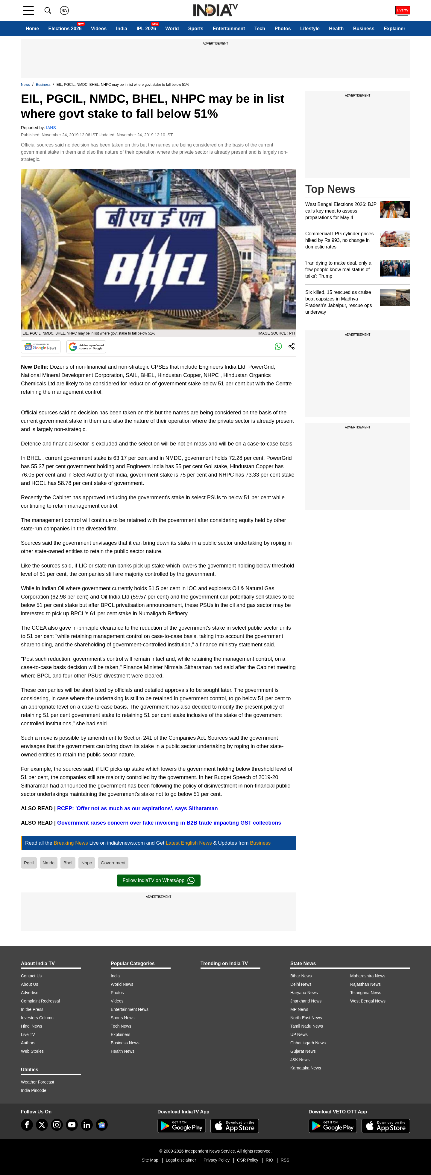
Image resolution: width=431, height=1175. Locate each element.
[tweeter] (42, 1125)
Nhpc (86, 862)
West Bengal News (368, 1001)
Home (32, 28)
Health (336, 28)
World (172, 28)
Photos (282, 28)
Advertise (29, 992)
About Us (29, 984)
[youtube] (72, 1125)
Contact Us (31, 975)
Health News (122, 1051)
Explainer (394, 28)
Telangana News (365, 992)
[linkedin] (87, 1125)
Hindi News (31, 1026)
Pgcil (29, 862)
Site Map (150, 1160)
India (121, 28)
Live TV (28, 1034)
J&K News (300, 1059)
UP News (299, 1034)
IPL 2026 (146, 28)
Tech (259, 28)
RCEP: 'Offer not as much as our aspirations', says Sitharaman (137, 808)
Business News (125, 1042)
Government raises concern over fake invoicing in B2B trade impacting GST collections (169, 823)
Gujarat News (303, 1051)
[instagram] (57, 1125)
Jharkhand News (305, 1001)
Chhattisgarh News (308, 1042)
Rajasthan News (365, 984)
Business (363, 28)
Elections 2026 (65, 28)
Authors (28, 1042)
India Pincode (33, 1090)
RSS (285, 1160)
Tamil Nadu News (306, 1026)
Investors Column (37, 1017)
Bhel (67, 862)
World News (122, 984)
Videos (99, 28)
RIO (269, 1160)
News (25, 85)
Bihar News (301, 975)
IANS (51, 127)
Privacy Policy (217, 1160)
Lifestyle (310, 28)
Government (113, 862)
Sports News (122, 1017)
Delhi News (301, 984)
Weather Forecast (37, 1082)
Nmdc (48, 862)
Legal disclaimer (181, 1160)
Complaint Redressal (40, 1001)
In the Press (32, 1009)
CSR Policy (247, 1160)
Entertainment (229, 28)
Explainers (120, 1034)
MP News (299, 1009)
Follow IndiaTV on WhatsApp (159, 880)
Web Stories (32, 1051)
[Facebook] (27, 1125)
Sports (196, 28)
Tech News (121, 1026)
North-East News (306, 1017)
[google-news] (102, 1125)
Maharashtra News (368, 975)
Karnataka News (305, 1068)
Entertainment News (129, 1009)
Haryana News (304, 992)
